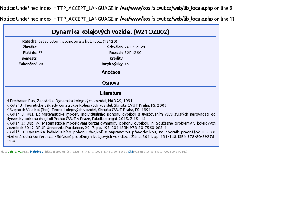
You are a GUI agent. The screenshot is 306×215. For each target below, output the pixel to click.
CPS (130, 151)
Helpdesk (36, 151)
